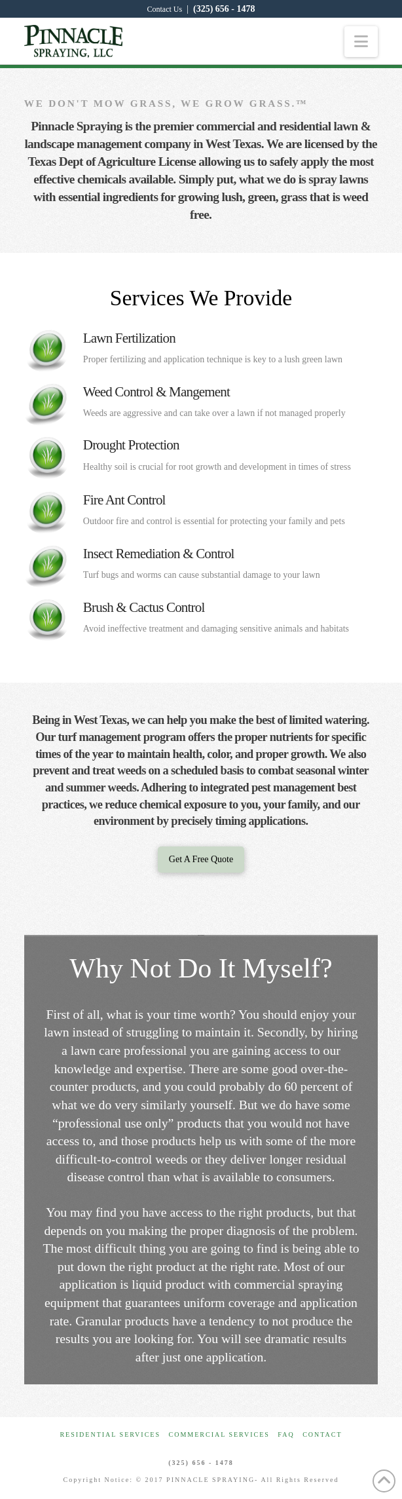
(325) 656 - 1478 (224, 9)
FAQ (286, 1434)
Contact (322, 1434)
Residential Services (110, 1434)
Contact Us (165, 9)
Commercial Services (219, 1434)
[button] (361, 41)
